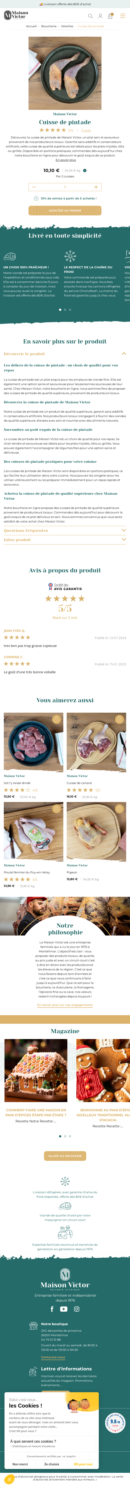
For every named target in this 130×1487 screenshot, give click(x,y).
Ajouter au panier (65, 210)
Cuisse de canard (79, 783)
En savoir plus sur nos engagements (65, 1005)
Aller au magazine (65, 1156)
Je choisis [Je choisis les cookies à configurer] (51, 1464)
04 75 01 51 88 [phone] (51, 1339)
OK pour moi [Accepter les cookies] (83, 1464)
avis (86, 130)
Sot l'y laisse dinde (17, 783)
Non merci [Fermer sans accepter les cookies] (20, 1464)
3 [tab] (70, 310)
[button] (9, 1479)
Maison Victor (65, 114)
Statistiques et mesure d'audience (34, 1446)
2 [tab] (65, 310)
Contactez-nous (53, 1357)
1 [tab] (60, 310)
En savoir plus (66, 160)
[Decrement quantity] (34, 187)
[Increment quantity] (96, 187)
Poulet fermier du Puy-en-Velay (27, 872)
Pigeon (72, 872)
